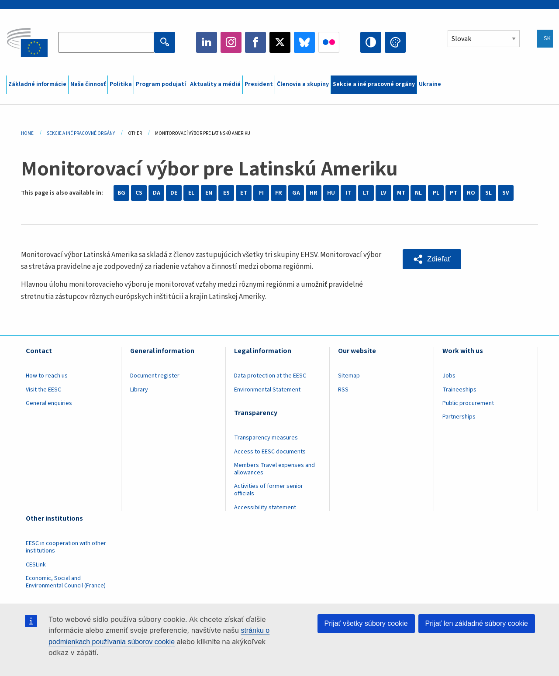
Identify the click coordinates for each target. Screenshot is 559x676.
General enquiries (49, 403)
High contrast (370, 42)
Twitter (279, 42)
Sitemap (349, 375)
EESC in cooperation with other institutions (66, 547)
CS (138, 193)
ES (226, 193)
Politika (121, 84)
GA (296, 193)
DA (156, 193)
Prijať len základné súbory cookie (476, 623)
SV (505, 193)
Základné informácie (37, 84)
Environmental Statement (267, 389)
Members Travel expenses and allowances (274, 469)
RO (471, 193)
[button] (432, 259)
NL (418, 193)
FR (278, 193)
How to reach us (47, 375)
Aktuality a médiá (215, 84)
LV (383, 193)
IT (349, 193)
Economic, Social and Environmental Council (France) (66, 582)
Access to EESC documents (270, 451)
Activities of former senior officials (268, 490)
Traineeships (459, 389)
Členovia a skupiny (303, 84)
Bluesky (304, 42)
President (259, 84)
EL (191, 193)
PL (436, 193)
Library (139, 389)
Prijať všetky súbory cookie (366, 623)
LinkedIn (206, 42)
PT (453, 193)
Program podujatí (161, 84)
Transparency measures (266, 437)
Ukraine (430, 84)
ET (243, 193)
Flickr (328, 42)
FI (261, 193)
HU (331, 193)
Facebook (255, 42)
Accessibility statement (265, 507)
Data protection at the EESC (270, 375)
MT (401, 193)
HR (313, 193)
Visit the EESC (43, 389)
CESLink (36, 564)
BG (121, 193)
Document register (154, 375)
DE (173, 193)
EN (208, 193)
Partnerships (459, 416)
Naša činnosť (88, 84)
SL (488, 193)
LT (366, 193)
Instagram (231, 42)
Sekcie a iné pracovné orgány (374, 84)
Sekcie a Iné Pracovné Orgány (81, 133)
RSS (343, 389)
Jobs (448, 375)
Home (27, 133)
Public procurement (468, 403)
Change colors (395, 42)
